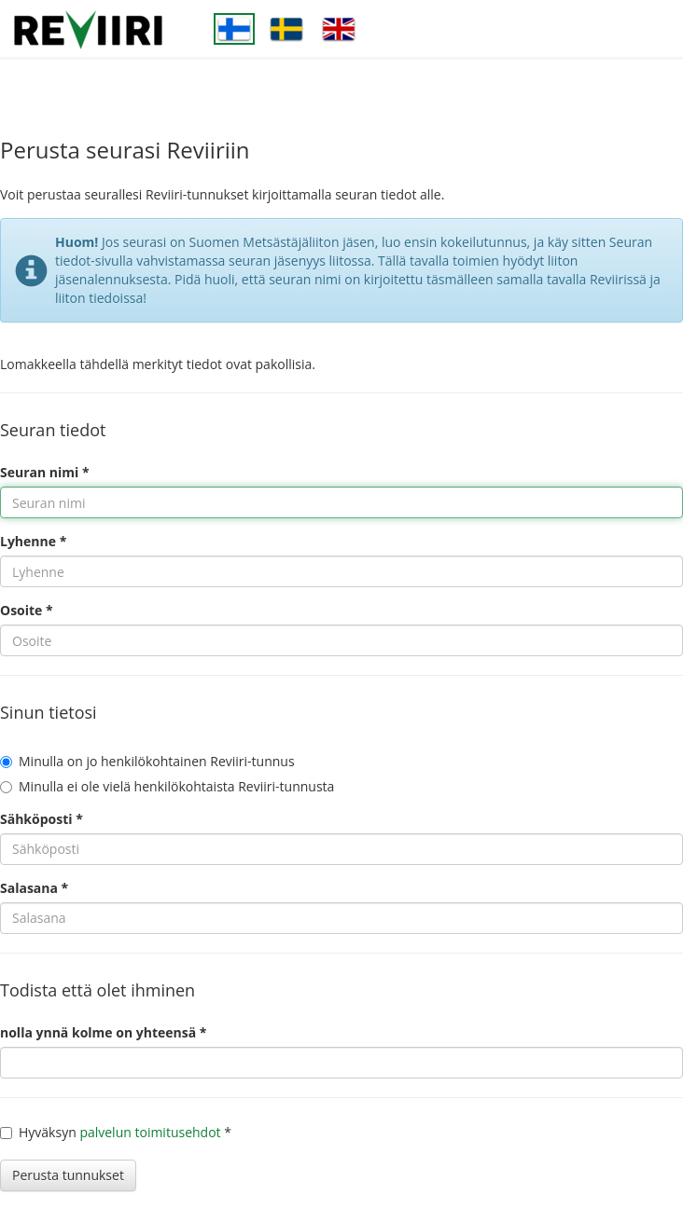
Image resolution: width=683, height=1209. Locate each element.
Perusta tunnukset (68, 1175)
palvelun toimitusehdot (149, 1132)
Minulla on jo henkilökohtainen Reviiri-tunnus (147, 761)
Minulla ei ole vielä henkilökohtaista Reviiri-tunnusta (167, 786)
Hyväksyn (38, 1132)
